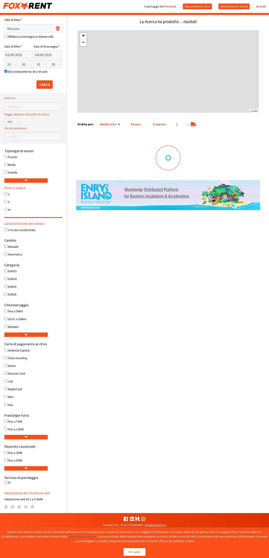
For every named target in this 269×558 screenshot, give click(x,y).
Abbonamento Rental (234, 6)
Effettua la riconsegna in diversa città (30, 37)
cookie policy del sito (82, 536)
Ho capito (134, 552)
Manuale (13, 247)
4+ (9, 210)
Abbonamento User (197, 6)
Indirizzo (9, 98)
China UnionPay (17, 358)
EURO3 (12, 271)
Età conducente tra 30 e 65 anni (27, 72)
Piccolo (12, 157)
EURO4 (12, 279)
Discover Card (16, 373)
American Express (19, 350)
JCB (10, 381)
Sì (9, 482)
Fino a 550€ (15, 460)
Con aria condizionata (21, 230)
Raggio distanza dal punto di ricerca (26, 114)
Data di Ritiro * (13, 46)
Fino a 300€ (15, 453)
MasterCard (15, 389)
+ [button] (83, 36)
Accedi (261, 6)
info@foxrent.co (155, 525)
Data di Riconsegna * (47, 46)
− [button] (83, 42)
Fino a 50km (15, 311)
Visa (10, 405)
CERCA (44, 84)
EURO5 (12, 287)
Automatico (15, 254)
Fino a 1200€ (16, 429)
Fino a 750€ (15, 421)
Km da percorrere (15, 128)
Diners (12, 366)
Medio (12, 165)
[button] (26, 180)
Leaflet (254, 111)
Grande (12, 172)
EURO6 (12, 294)
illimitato (13, 327)
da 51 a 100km (17, 319)
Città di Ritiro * (13, 20)
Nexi (10, 397)
